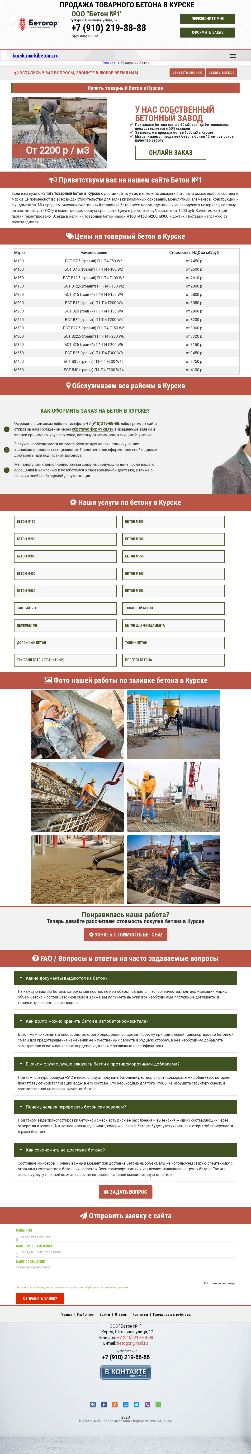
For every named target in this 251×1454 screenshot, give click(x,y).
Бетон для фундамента (145, 626)
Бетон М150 (134, 522)
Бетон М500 (26, 591)
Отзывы (121, 1312)
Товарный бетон (139, 608)
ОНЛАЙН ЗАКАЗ (171, 153)
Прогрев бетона (138, 660)
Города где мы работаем (172, 1312)
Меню (233, 54)
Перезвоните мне (208, 18)
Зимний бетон (29, 608)
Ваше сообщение (30, 1259)
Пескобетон (27, 626)
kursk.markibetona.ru (36, 56)
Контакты (140, 1312)
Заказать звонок (187, 72)
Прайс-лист (86, 1312)
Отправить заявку (40, 1296)
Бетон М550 (134, 591)
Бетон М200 (26, 539)
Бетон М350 (134, 556)
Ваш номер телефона (34, 1244)
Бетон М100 (26, 522)
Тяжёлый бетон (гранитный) (41, 660)
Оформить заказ (207, 32)
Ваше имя (24, 1228)
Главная (66, 1312)
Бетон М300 (26, 556)
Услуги (105, 1312)
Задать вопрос (221, 72)
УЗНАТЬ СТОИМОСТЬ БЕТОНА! (125, 934)
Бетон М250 (134, 539)
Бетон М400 (26, 573)
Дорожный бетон (31, 643)
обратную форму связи (92, 429)
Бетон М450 (134, 573)
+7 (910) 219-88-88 (108, 28)
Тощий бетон (136, 643)
